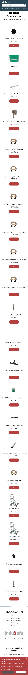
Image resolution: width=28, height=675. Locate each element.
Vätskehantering (12, 8)
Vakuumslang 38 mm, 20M (14, 480)
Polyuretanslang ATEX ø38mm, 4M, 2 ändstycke (14, 177)
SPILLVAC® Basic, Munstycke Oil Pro (14, 370)
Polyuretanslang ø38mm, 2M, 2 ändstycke (14, 232)
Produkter (6, 8)
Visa (14, 45)
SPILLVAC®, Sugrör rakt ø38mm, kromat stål (14, 453)
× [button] (26, 658)
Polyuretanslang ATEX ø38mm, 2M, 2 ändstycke (14, 150)
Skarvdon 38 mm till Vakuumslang (14, 342)
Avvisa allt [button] (21, 672)
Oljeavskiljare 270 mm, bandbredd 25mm (14, 121)
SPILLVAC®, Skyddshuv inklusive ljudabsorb (14, 398)
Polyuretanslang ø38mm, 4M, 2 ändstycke (14, 259)
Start (2, 8)
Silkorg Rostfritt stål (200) (14, 315)
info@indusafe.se (16, 616)
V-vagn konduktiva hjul (14, 536)
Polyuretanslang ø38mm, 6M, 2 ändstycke (14, 287)
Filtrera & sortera (14, 19)
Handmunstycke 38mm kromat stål (14, 94)
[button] (14, 669)
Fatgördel (14, 66)
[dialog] (14, 666)
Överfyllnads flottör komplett (14, 592)
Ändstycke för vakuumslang (14, 564)
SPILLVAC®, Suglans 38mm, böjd (14, 425)
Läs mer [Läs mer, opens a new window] (9, 668)
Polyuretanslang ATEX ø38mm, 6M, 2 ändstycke (14, 205)
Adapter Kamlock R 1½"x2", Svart (14, 38)
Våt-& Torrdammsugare (21, 8)
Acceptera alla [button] (8, 672)
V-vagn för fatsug (14, 508)
